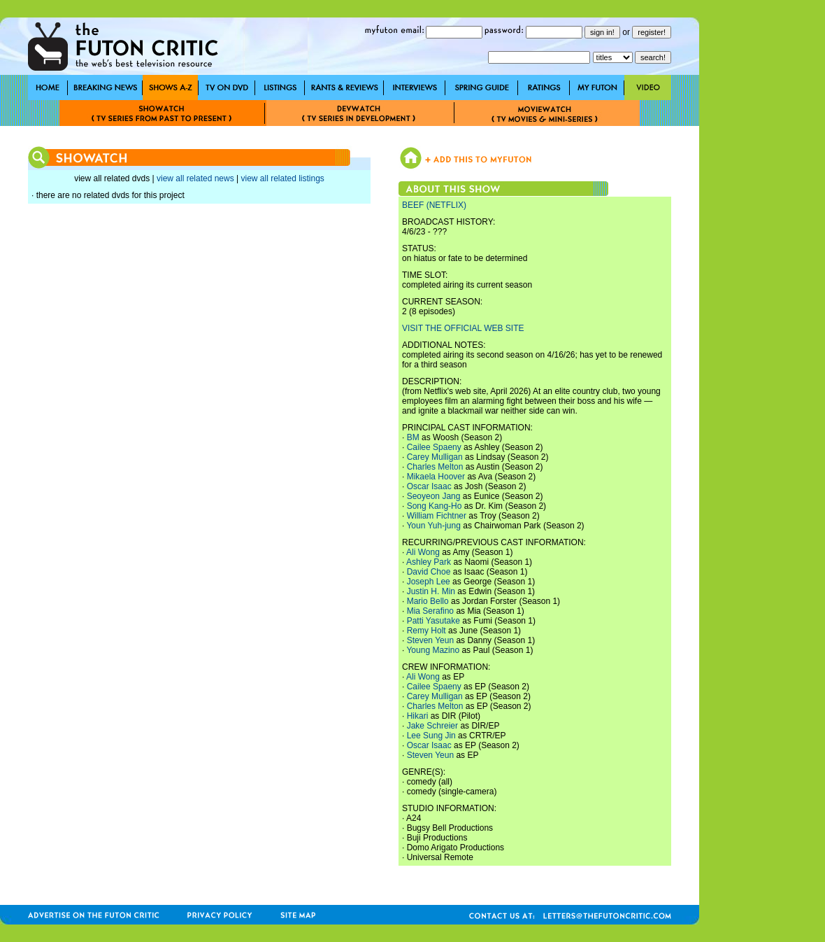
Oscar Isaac (429, 486)
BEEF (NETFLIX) (434, 205)
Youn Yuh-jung (433, 525)
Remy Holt (426, 630)
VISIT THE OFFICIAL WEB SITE (463, 328)
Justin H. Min (431, 591)
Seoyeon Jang (434, 496)
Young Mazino (432, 650)
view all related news (195, 178)
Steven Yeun (430, 640)
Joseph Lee (428, 581)
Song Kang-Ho (434, 506)
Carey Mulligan (435, 457)
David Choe (429, 572)
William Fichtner (436, 516)
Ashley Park (428, 562)
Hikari (418, 716)
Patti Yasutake (433, 621)
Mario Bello (428, 601)
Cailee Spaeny (434, 447)
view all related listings (282, 178)
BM (413, 437)
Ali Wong (423, 552)
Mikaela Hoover (436, 476)
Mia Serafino (430, 611)
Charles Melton (435, 467)
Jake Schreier (432, 726)
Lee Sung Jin (431, 735)
